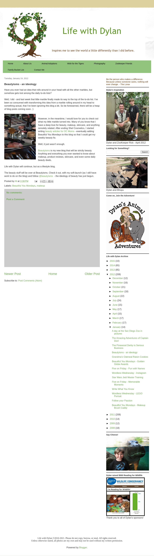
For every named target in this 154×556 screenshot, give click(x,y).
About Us (27, 63)
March (116, 318)
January (117, 327)
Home (10, 63)
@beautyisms (46, 176)
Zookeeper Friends (123, 63)
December (118, 278)
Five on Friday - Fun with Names (128, 368)
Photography (99, 63)
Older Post (92, 274)
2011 (113, 414)
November (118, 282)
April (115, 313)
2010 (113, 419)
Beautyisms (44, 150)
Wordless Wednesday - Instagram (129, 373)
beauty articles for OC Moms (59, 131)
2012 (113, 274)
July (115, 300)
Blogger (83, 547)
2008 (113, 428)
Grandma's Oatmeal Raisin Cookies (130, 357)
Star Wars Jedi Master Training (127, 377)
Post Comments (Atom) (30, 280)
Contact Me (39, 70)
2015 (113, 261)
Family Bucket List (16, 70)
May (115, 309)
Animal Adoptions (49, 63)
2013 (113, 270)
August (116, 296)
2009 (113, 423)
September (118, 291)
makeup (41, 186)
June (115, 305)
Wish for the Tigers (75, 63)
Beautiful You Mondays (24, 186)
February (117, 322)
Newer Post (12, 274)
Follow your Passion (122, 400)
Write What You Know (123, 389)
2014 (113, 265)
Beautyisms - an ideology (124, 352)
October (117, 287)
